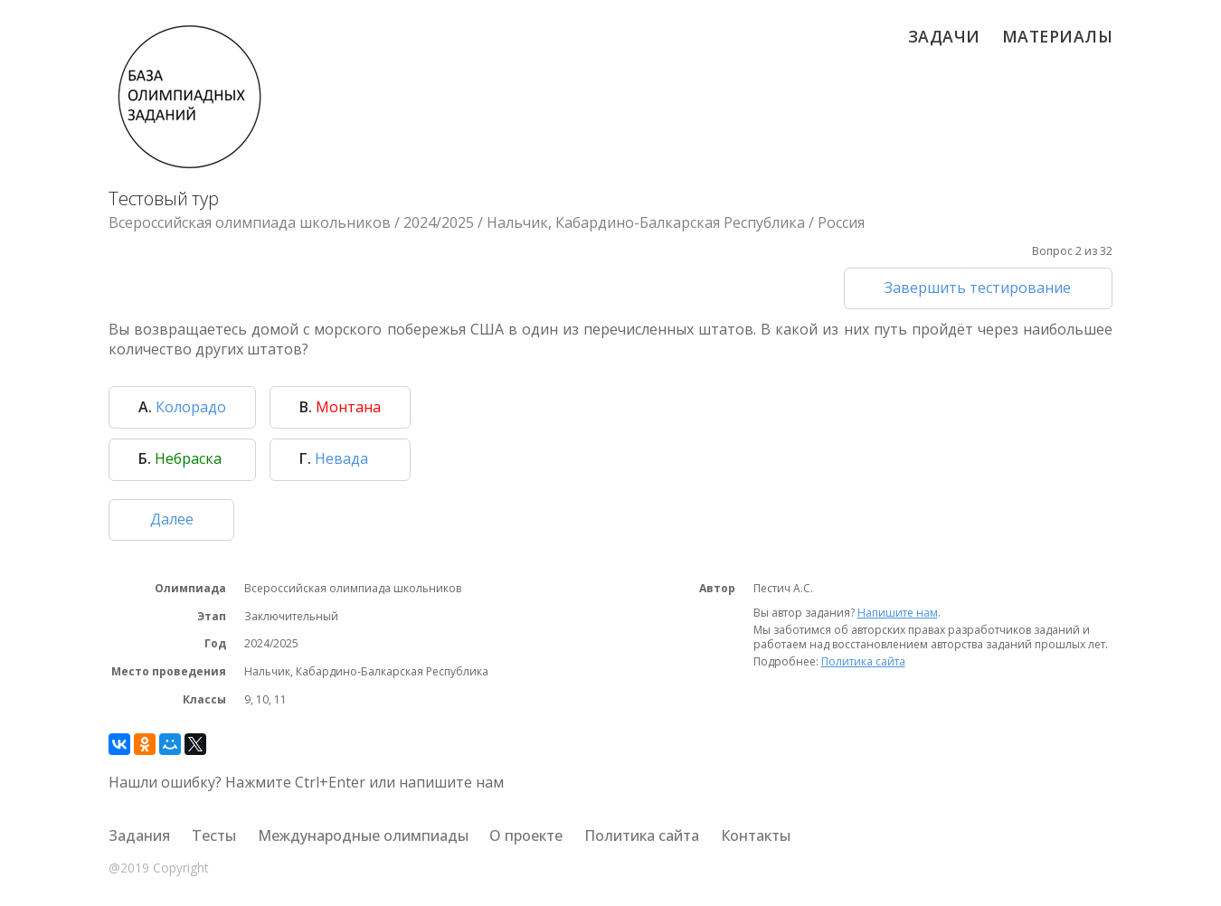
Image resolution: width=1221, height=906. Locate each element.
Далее (172, 519)
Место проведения (168, 672)
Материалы (1057, 36)
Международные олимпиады (363, 835)
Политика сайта (863, 661)
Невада (333, 458)
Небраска (180, 458)
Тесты (214, 835)
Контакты (755, 835)
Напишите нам (897, 612)
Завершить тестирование (978, 287)
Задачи (944, 36)
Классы (204, 700)
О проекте (526, 835)
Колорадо (182, 407)
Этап (211, 616)
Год (215, 644)
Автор (717, 588)
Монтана (340, 407)
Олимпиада (190, 588)
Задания (139, 835)
